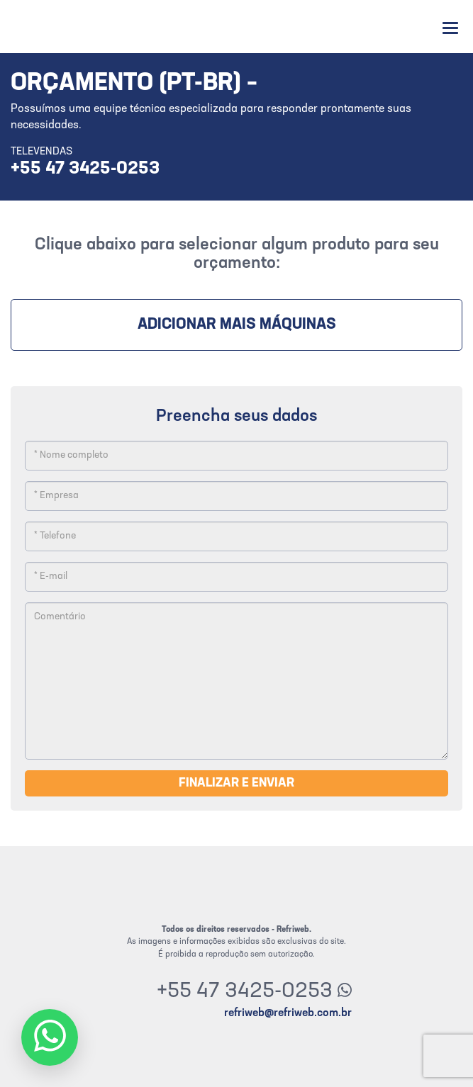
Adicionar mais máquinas (237, 325)
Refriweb (51, 26)
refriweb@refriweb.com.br (288, 1013)
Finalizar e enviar (236, 783)
